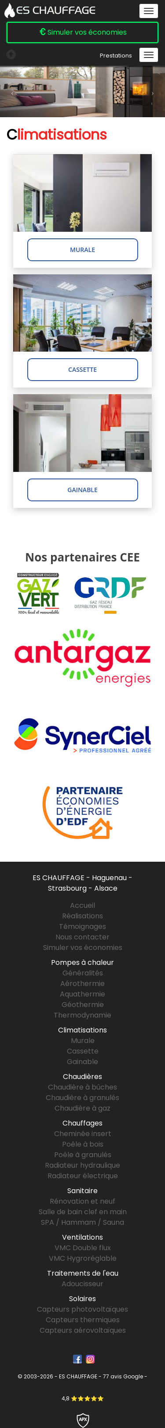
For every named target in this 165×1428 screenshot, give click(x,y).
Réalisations (82, 916)
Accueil (82, 905)
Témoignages (82, 926)
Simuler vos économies (83, 32)
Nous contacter (82, 937)
